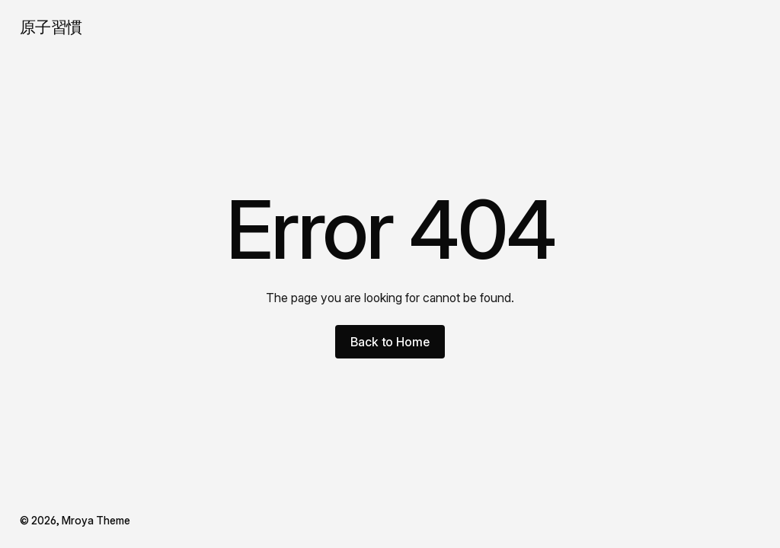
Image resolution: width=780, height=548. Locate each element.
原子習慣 (51, 27)
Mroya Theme (96, 520)
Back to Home (389, 341)
